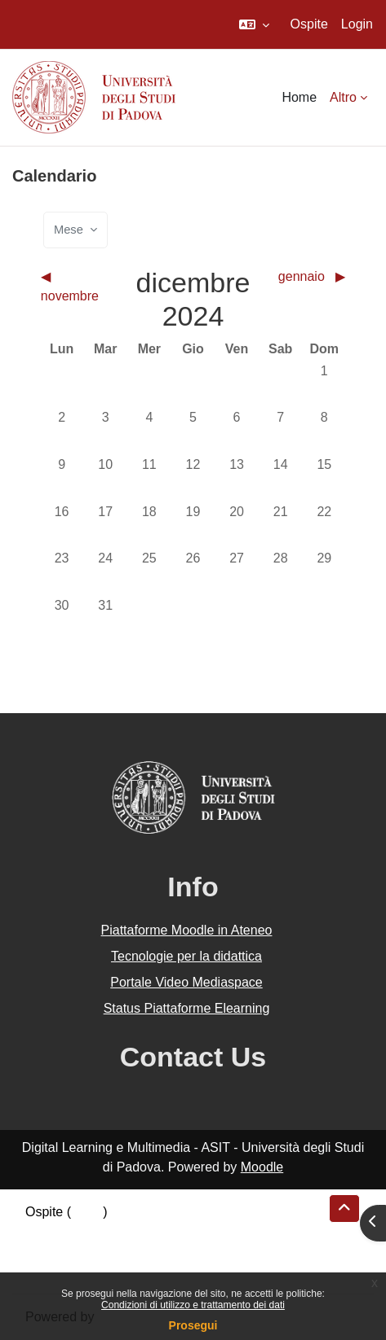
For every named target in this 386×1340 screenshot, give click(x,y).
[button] (254, 24)
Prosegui (193, 1325)
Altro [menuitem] (343, 97)
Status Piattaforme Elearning (187, 1008)
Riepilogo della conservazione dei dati (135, 1231)
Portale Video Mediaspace (186, 982)
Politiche (49, 1251)
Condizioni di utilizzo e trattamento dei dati (193, 1305)
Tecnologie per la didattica (186, 956)
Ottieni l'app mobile (80, 1270)
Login (357, 24)
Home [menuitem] (299, 97)
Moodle (262, 1167)
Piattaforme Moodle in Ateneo (187, 930)
